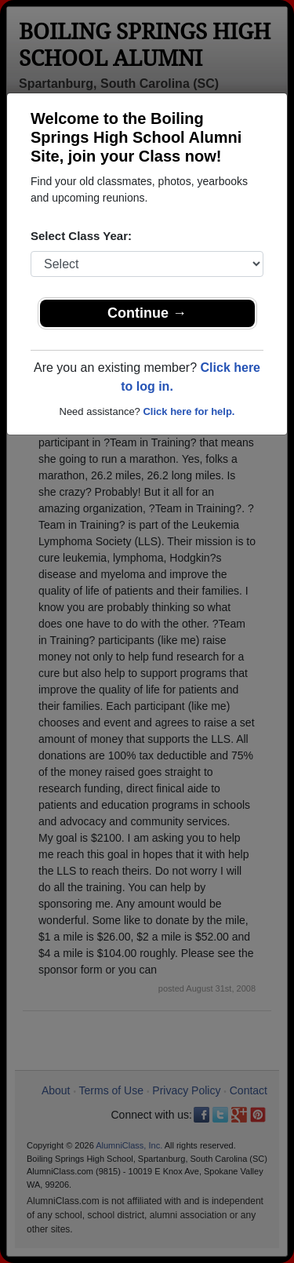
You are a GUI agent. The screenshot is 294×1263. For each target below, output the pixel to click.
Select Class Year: (81, 235)
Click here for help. (188, 411)
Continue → (147, 313)
